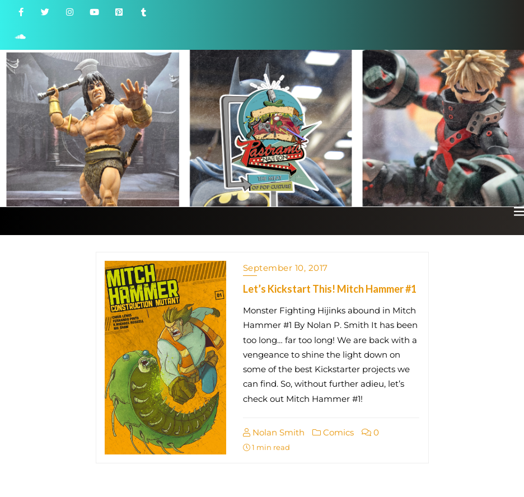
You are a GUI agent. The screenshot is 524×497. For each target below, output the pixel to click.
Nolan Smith (274, 432)
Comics (333, 432)
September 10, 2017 (285, 267)
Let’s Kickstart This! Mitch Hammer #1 (330, 289)
